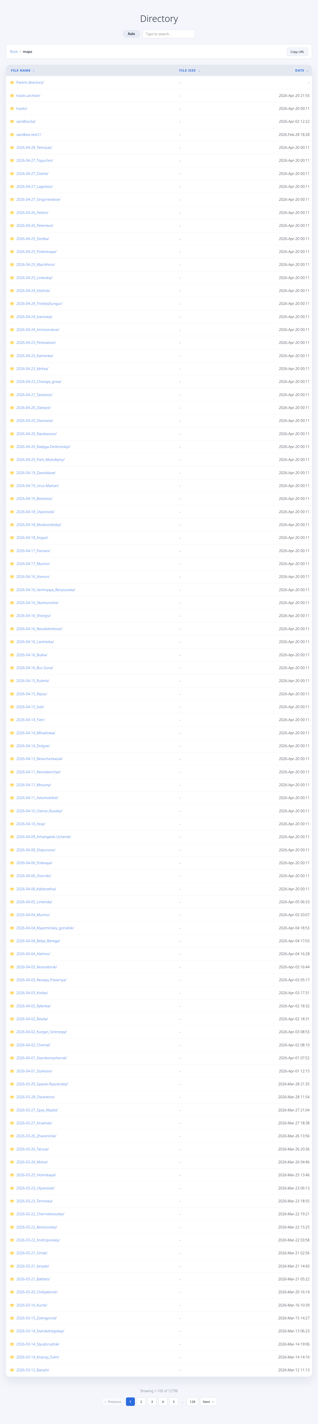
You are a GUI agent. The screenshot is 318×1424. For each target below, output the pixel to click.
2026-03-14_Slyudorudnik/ (38, 1344)
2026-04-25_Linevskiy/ (34, 277)
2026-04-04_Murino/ (33, 914)
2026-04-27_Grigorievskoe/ (38, 199)
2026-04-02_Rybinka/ (33, 1005)
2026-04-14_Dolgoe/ (33, 745)
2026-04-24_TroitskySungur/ (39, 303)
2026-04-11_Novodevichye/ (38, 771)
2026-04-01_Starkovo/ (34, 1070)
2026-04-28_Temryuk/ (34, 147)
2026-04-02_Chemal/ (33, 1044)
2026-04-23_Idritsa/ (32, 368)
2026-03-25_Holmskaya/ (36, 1174)
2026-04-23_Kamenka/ (34, 355)
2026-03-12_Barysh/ (32, 1369)
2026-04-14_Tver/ (30, 719)
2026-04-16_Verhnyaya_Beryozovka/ (45, 589)
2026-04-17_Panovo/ (33, 550)
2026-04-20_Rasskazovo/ (36, 433)
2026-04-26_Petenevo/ (34, 225)
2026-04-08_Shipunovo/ (35, 849)
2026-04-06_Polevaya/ (34, 862)
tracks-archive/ (28, 95)
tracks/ (21, 108)
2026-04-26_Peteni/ (32, 212)
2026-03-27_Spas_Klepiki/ (37, 1109)
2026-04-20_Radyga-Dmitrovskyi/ (43, 446)
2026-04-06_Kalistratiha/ (36, 888)
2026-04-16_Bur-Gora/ (34, 667)
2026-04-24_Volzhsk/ (33, 290)
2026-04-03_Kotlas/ (32, 992)
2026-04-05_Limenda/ (34, 901)
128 (194, 1402)
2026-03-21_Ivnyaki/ (32, 1265)
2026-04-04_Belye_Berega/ (38, 940)
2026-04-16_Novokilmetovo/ (39, 628)
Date (299, 70)
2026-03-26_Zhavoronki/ (36, 1135)
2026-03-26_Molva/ (32, 1161)
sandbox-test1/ (28, 134)
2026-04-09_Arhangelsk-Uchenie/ (43, 836)
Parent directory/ (30, 82)
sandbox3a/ (26, 121)
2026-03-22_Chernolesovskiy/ (40, 1213)
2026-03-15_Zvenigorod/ (36, 1317)
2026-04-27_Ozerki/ (32, 173)
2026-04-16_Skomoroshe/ (37, 602)
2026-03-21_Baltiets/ (33, 1278)
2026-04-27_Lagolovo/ (34, 186)
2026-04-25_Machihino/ (35, 264)
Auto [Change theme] (131, 34)
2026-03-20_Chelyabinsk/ (37, 1291)
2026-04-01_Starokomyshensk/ (41, 1057)
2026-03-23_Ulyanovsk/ (35, 1187)
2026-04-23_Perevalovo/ (36, 342)
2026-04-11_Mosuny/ (33, 784)
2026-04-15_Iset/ (30, 706)
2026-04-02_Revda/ (32, 1018)
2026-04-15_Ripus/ (31, 693)
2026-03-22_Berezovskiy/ (36, 1226)
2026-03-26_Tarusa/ (32, 1148)
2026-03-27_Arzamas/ (34, 1122)
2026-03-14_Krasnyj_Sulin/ (37, 1356)
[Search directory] (169, 34)
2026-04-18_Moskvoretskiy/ (38, 524)
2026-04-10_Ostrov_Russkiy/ (39, 810)
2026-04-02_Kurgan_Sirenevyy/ (41, 1031)
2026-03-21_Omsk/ (31, 1252)
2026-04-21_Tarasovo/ (34, 394)
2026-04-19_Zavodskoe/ (36, 472)
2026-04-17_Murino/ (33, 563)
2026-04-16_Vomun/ (33, 576)
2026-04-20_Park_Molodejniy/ (40, 459)
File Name (21, 70)
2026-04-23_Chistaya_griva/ (38, 381)
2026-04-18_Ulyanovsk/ (35, 511)
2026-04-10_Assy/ (30, 823)
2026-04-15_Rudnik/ (32, 680)
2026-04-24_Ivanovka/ (34, 316)
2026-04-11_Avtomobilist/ (37, 797)
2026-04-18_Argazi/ (32, 537)
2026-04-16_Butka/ (31, 654)
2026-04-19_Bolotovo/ (34, 498)
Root (14, 51)
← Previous (110, 1402)
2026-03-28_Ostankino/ (35, 1096)
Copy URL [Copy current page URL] (296, 51)
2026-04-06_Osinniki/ (33, 875)
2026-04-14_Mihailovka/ (35, 732)
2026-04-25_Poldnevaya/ (36, 251)
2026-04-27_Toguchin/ (34, 160)
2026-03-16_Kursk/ (31, 1304)
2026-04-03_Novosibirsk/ (36, 966)
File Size (187, 70)
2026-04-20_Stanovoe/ (34, 420)
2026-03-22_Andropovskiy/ (38, 1239)
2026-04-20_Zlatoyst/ (33, 407)
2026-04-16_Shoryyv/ (33, 615)
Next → (211, 1402)
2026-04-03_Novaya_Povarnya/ (41, 979)
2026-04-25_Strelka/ (32, 238)
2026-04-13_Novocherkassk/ (39, 758)
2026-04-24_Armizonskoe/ (37, 329)
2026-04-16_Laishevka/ (35, 641)
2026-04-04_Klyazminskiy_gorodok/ (45, 927)
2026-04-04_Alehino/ (33, 953)
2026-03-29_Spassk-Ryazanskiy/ (42, 1083)
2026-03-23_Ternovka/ (34, 1200)
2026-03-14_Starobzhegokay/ (40, 1330)
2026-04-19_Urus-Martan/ (37, 485)
